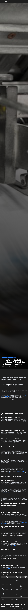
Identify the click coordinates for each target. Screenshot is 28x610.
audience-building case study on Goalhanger (12, 568)
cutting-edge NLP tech (13, 545)
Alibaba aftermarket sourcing (6, 492)
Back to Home (4, 1)
